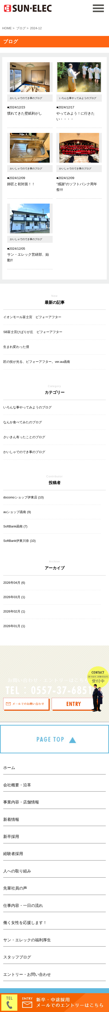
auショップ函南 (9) (17, 512)
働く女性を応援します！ (25, 922)
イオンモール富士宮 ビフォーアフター (32, 317)
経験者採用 (13, 854)
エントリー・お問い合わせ (27, 974)
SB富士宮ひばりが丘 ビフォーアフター (32, 332)
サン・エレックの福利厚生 (27, 940)
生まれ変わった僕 (16, 347)
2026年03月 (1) (14, 597)
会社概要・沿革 (17, 785)
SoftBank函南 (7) (15, 526)
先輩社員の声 (15, 888)
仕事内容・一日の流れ (23, 905)
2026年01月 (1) (14, 626)
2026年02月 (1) (14, 611)
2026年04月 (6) (14, 582)
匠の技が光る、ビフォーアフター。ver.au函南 (36, 362)
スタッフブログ (17, 957)
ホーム (9, 768)
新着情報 (11, 819)
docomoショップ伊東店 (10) (23, 497)
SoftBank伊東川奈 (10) (19, 541)
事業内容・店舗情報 (21, 802)
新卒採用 (11, 836)
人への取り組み (17, 871)
